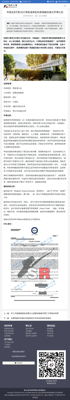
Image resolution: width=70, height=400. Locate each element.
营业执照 (35, 397)
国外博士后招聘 (31, 333)
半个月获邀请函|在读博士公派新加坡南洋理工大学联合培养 (35, 313)
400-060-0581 (18, 352)
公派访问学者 (9, 333)
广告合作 (7, 345)
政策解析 (50, 328)
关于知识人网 (9, 342)
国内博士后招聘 (31, 336)
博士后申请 (29, 328)
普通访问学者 (9, 328)
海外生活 (50, 333)
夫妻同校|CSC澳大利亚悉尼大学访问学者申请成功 (31, 318)
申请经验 (50, 331)
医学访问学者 (9, 331)
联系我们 (7, 347)
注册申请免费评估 (63, 1)
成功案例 (7, 336)
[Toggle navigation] (64, 5)
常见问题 (50, 336)
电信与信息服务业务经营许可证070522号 (16, 395)
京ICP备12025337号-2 (37, 395)
